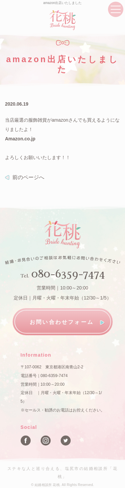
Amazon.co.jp (20, 138)
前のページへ (28, 177)
